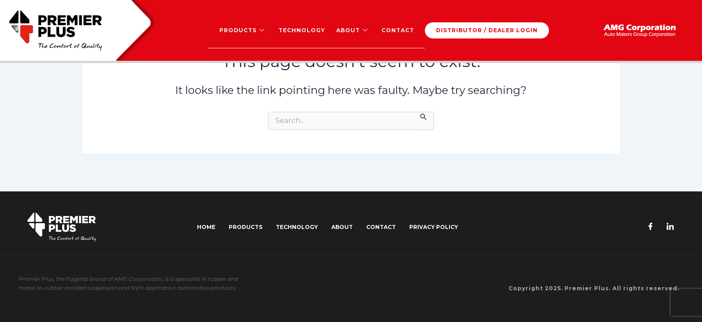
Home (206, 227)
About (351, 30)
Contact (397, 30)
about (342, 227)
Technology (301, 30)
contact (381, 227)
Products (242, 30)
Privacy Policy (433, 227)
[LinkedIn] (670, 227)
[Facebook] (650, 227)
